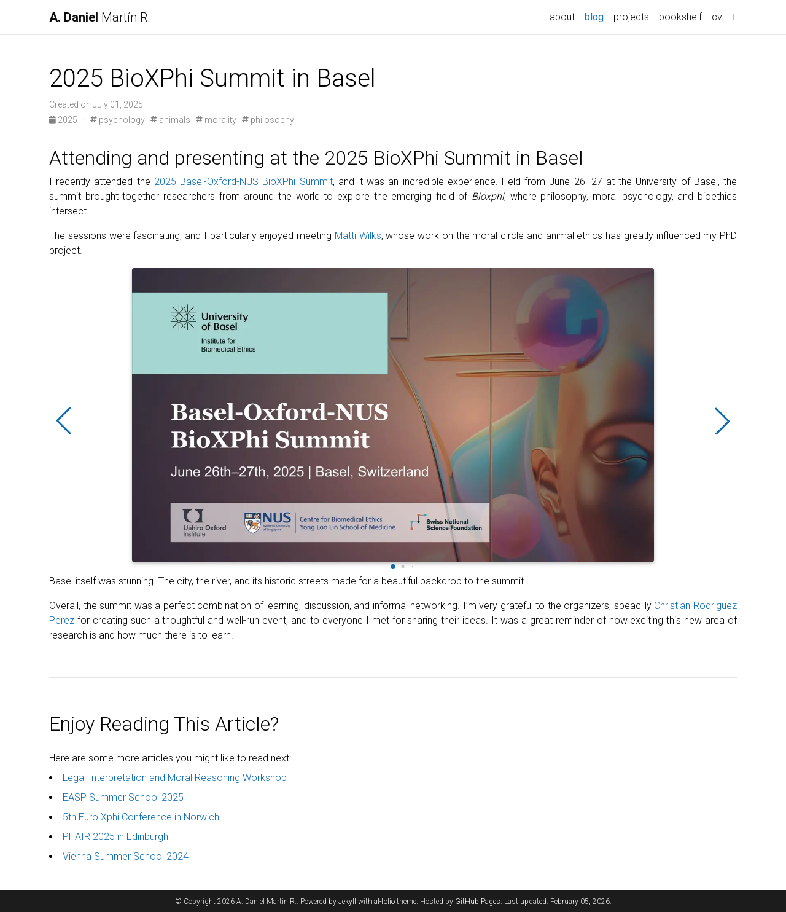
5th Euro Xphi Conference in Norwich (141, 817)
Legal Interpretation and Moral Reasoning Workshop (175, 778)
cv (717, 17)
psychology (117, 120)
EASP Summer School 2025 (123, 797)
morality (216, 120)
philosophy (268, 120)
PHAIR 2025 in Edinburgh (115, 837)
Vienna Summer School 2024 (126, 856)
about (562, 17)
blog (594, 17)
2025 (64, 120)
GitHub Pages (477, 901)
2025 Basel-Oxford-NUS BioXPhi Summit (243, 181)
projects (631, 17)
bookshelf (680, 17)
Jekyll (347, 901)
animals (170, 120)
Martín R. (99, 17)
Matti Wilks (358, 236)
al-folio (384, 901)
